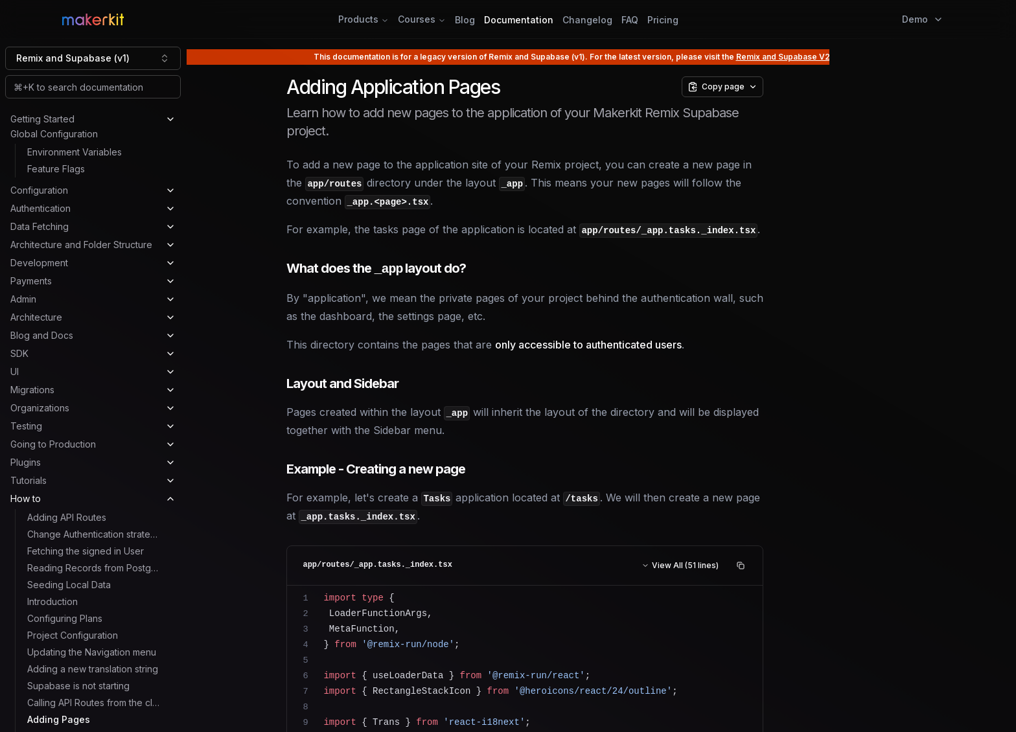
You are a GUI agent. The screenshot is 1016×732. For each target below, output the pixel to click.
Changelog (587, 19)
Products (363, 19)
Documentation (518, 19)
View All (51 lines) (680, 565)
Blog (465, 19)
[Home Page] (211, 19)
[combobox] (93, 58)
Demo (922, 19)
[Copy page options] (722, 86)
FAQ (629, 19)
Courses (422, 19)
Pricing (662, 19)
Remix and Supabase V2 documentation (813, 57)
